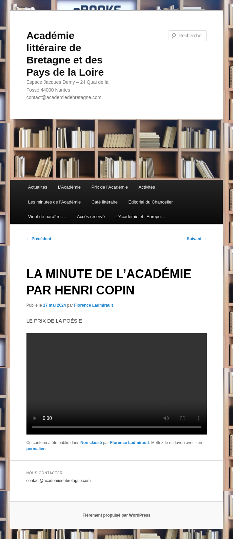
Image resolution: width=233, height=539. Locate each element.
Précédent (38, 238)
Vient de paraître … (47, 216)
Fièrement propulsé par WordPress (117, 515)
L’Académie (69, 187)
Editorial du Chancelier (151, 202)
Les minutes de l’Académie (54, 202)
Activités (147, 187)
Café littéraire (105, 202)
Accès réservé (91, 216)
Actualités (37, 187)
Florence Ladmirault (93, 305)
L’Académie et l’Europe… (140, 216)
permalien (36, 448)
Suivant (197, 238)
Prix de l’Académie (109, 187)
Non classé (91, 442)
